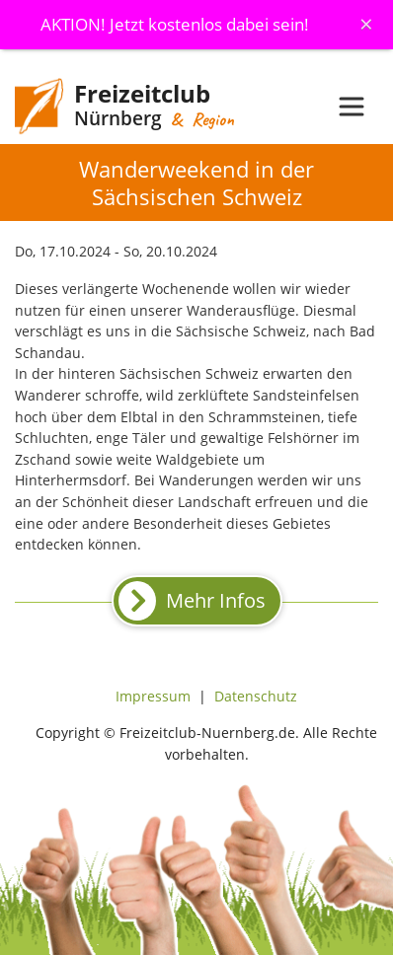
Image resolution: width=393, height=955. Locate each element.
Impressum (153, 696)
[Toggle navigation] (351, 106)
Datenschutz (255, 696)
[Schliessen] (366, 23)
